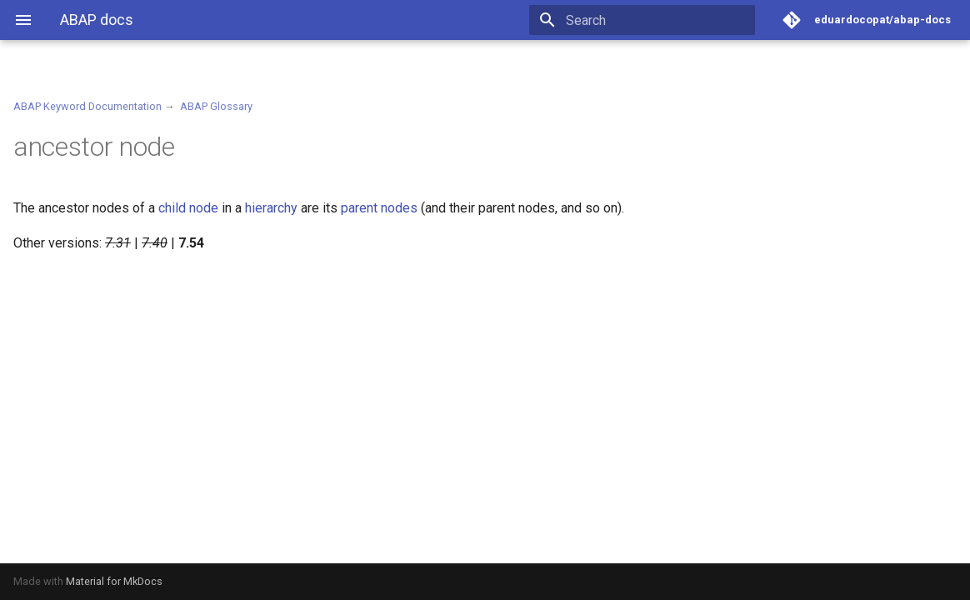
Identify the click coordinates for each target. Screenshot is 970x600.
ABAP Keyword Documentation (87, 106)
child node (188, 208)
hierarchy (271, 208)
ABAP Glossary (216, 106)
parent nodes (379, 208)
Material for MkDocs (114, 581)
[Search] (657, 20)
